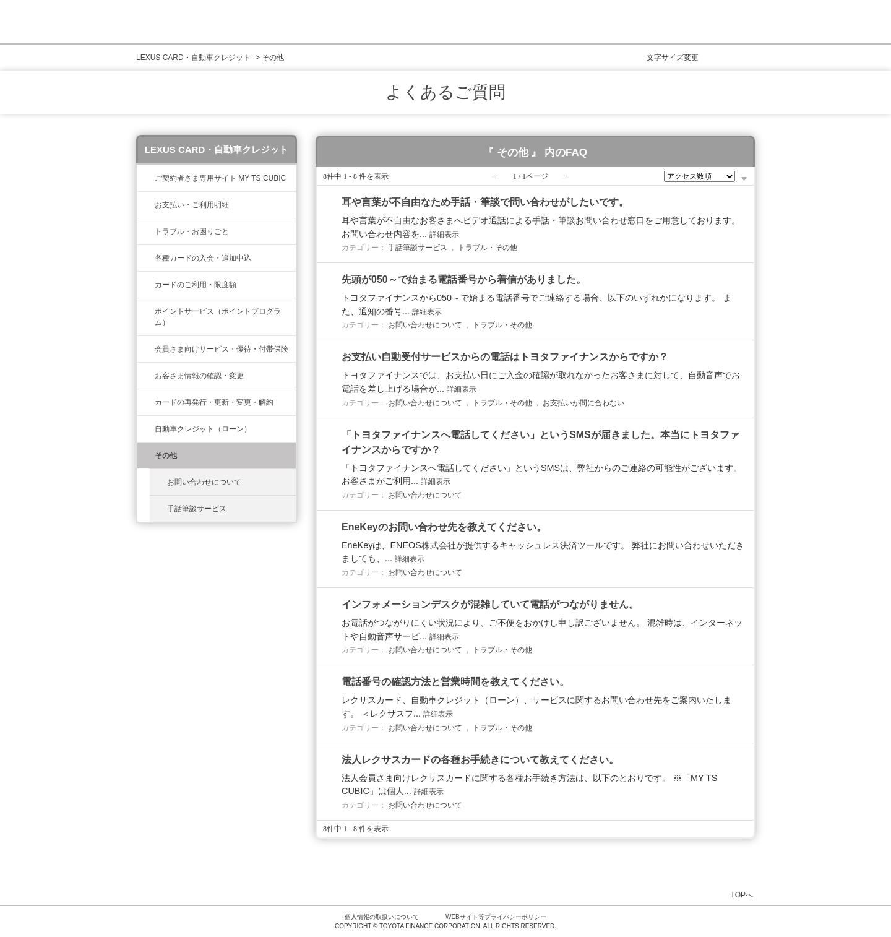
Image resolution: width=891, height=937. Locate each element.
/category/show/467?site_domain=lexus (146, 204)
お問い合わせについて (204, 482)
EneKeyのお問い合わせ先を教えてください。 (444, 527)
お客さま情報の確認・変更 (199, 375)
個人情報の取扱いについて (382, 916)
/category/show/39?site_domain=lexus (146, 178)
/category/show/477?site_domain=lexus (146, 428)
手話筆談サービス (196, 508)
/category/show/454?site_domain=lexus (146, 349)
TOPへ (742, 895)
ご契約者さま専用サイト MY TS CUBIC (220, 178)
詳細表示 (444, 234)
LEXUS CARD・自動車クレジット (193, 57)
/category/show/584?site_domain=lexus (146, 455)
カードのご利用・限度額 (195, 284)
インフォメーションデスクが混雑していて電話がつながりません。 (490, 604)
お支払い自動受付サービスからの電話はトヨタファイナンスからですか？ (505, 357)
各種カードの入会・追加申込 (203, 258)
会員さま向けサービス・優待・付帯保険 (221, 349)
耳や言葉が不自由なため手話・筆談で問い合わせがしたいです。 (485, 202)
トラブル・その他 (487, 247)
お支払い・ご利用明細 (192, 205)
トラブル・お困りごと (192, 231)
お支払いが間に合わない (583, 403)
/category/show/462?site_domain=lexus (146, 231)
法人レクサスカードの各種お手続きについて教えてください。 (480, 759)
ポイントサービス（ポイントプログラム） (218, 317)
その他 (166, 455)
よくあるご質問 (445, 92)
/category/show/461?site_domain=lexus (146, 258)
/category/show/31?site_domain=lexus (146, 402)
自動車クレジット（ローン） (203, 429)
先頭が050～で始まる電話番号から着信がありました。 (464, 279)
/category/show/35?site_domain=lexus (146, 375)
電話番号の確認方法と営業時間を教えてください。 (455, 681)
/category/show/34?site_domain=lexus (146, 284)
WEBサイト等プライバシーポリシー (496, 916)
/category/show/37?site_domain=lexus (146, 311)
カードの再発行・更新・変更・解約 (214, 402)
